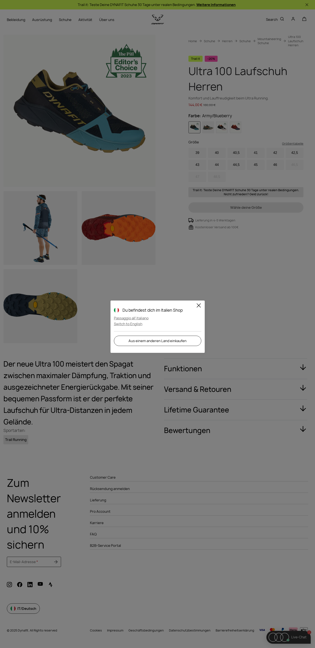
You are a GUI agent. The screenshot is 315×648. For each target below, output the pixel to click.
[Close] (199, 306)
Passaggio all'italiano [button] (131, 318)
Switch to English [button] (128, 324)
